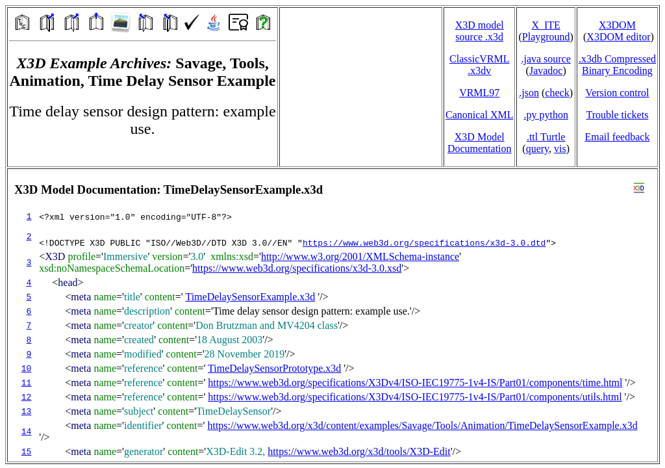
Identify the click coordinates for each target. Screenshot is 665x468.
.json (529, 92)
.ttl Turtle (546, 136)
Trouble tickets (617, 114)
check (557, 92)
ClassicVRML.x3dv (479, 64)
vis (560, 148)
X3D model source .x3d (479, 31)
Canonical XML (479, 114)
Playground (546, 36)
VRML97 (479, 92)
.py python (545, 114)
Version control (617, 92)
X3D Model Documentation (479, 142)
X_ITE (545, 25)
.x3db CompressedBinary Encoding (617, 64)
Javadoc (546, 70)
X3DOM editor (618, 36)
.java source (545, 58)
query (537, 148)
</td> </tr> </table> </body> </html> (332, 315)
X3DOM (617, 25)
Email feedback (616, 136)
